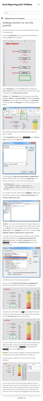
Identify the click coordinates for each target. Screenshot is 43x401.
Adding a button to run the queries (15, 18)
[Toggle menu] (38, 4)
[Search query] (21, 13)
